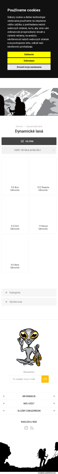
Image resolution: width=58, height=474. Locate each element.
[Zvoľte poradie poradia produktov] (29, 150)
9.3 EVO (15, 226)
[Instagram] (26, 427)
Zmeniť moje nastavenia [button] (29, 67)
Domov (19, 126)
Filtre (29, 141)
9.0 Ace (15, 187)
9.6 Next (15, 264)
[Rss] (32, 427)
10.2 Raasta (43, 187)
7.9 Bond (43, 226)
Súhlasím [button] (29, 54)
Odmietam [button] (29, 61)
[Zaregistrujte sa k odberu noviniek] (25, 379)
